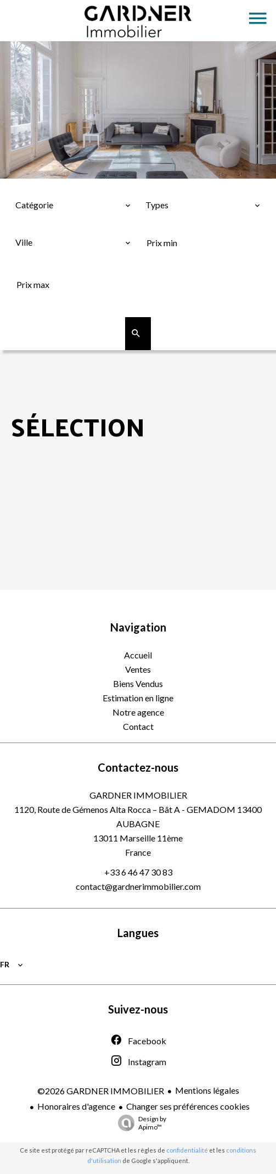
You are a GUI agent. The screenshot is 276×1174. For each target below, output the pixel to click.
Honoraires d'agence (76, 1106)
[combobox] (73, 205)
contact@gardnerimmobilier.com (138, 886)
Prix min (165, 224)
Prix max (35, 266)
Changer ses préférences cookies (188, 1106)
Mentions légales (207, 1090)
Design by (139, 1123)
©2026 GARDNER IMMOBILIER (100, 1091)
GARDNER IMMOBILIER (138, 795)
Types (159, 187)
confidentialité (187, 1150)
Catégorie (38, 187)
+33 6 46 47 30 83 (138, 872)
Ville (27, 224)
